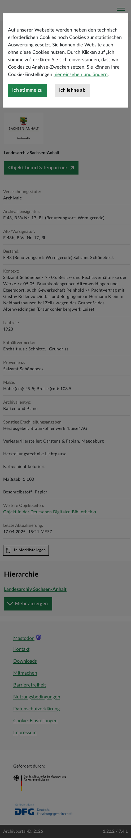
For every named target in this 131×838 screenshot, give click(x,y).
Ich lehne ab (72, 112)
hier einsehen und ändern (81, 97)
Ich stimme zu (27, 112)
